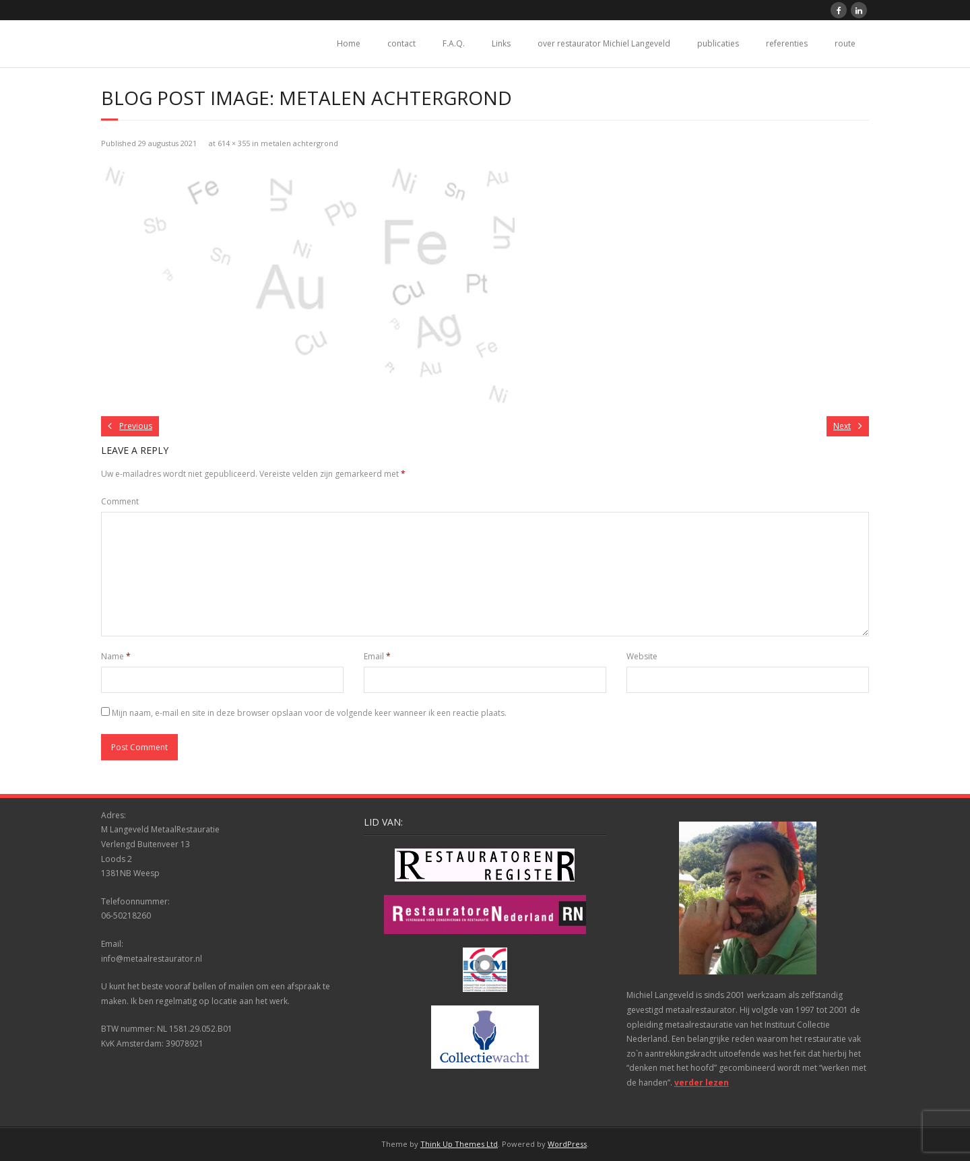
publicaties (718, 43)
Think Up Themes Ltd (459, 1144)
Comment (120, 501)
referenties (787, 43)
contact (401, 43)
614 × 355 (234, 143)
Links (501, 43)
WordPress (567, 1144)
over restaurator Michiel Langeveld (604, 43)
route (845, 43)
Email (377, 656)
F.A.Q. (454, 43)
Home (348, 43)
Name (116, 656)
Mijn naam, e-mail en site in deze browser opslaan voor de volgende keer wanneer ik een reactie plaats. (309, 713)
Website (641, 656)
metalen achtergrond (299, 143)
